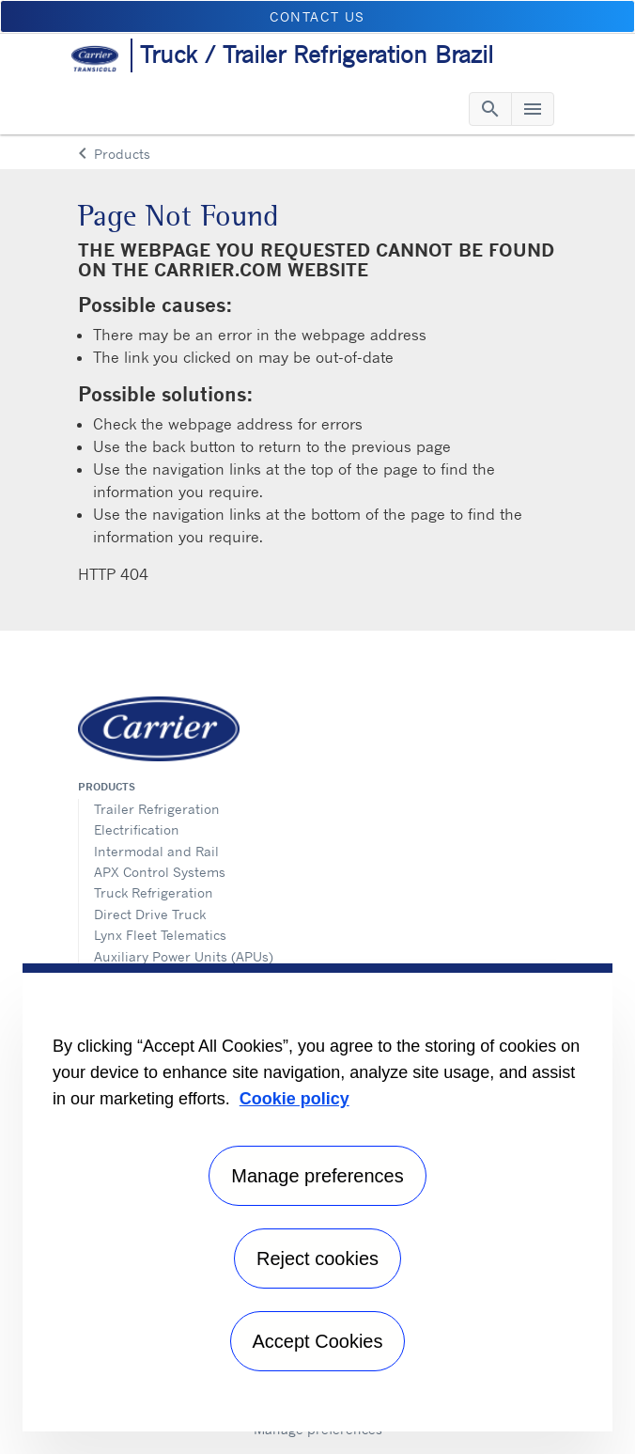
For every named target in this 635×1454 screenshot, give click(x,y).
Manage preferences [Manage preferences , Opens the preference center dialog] (317, 1175)
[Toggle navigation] (490, 109)
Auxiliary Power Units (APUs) (183, 956)
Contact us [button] (317, 16)
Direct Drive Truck (150, 914)
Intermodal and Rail (156, 851)
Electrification (136, 829)
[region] (317, 1197)
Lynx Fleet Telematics (160, 935)
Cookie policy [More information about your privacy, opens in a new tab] (294, 1098)
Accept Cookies (318, 1341)
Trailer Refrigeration (157, 809)
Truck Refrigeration (153, 892)
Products (106, 786)
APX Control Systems (159, 872)
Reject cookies (317, 1258)
